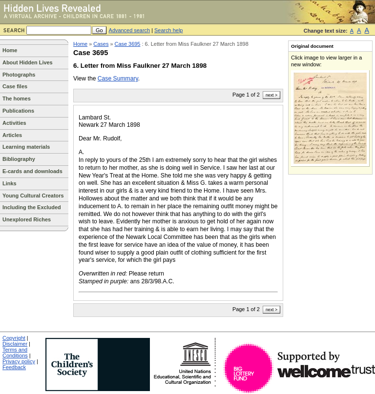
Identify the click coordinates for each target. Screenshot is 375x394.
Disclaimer (14, 344)
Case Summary (118, 78)
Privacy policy (18, 361)
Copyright (13, 338)
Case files (14, 86)
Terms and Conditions (15, 352)
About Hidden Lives (27, 62)
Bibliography (18, 159)
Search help (168, 30)
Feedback (14, 367)
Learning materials (26, 147)
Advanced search (129, 30)
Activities (14, 123)
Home (9, 50)
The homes (16, 98)
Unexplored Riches (26, 219)
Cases (100, 44)
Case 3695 (128, 44)
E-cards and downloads (32, 171)
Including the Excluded (31, 207)
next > (271, 95)
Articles (12, 135)
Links (9, 183)
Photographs (18, 75)
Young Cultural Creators (33, 195)
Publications (18, 111)
